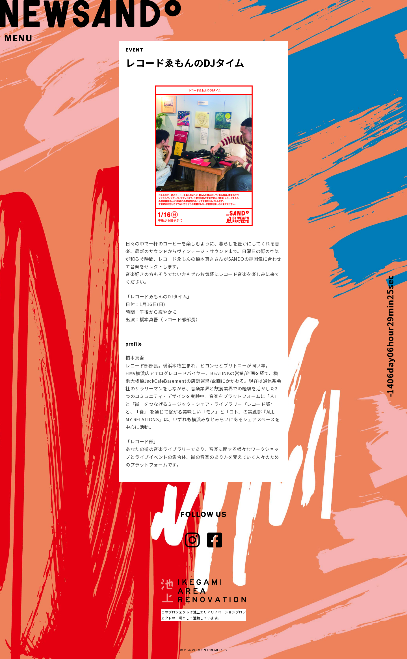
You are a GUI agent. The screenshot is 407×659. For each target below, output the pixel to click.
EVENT (134, 50)
